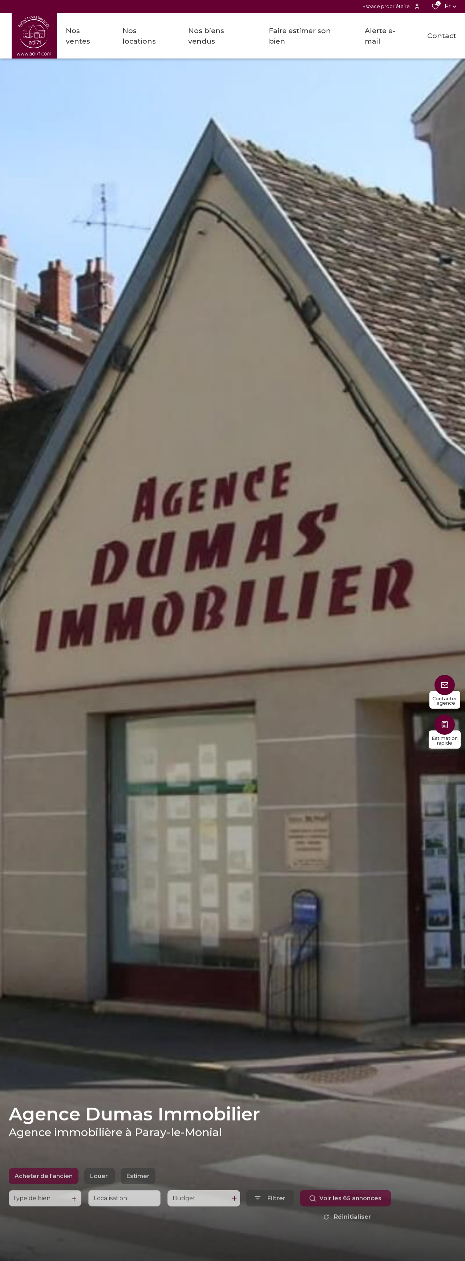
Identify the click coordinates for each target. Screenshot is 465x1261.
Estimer (138, 1189)
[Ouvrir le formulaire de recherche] (270, 1212)
